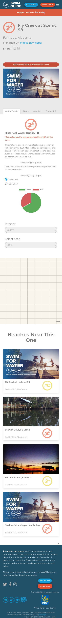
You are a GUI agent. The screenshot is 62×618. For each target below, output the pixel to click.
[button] (57, 4)
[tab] (12, 111)
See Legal (42, 615)
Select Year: (12, 239)
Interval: (10, 224)
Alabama (24, 37)
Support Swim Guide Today (31, 12)
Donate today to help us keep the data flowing (31, 64)
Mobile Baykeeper (31, 42)
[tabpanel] (31, 182)
